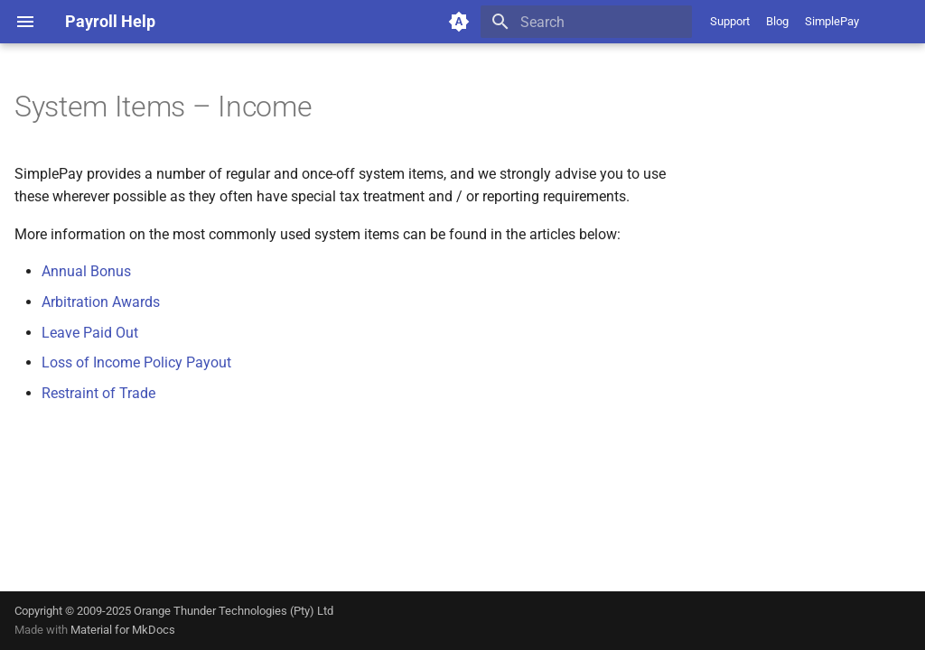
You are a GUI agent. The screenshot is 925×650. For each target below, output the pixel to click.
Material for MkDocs (122, 629)
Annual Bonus (86, 271)
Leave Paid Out (90, 332)
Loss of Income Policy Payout (136, 362)
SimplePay (832, 21)
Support (730, 21)
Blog (777, 21)
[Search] (586, 21)
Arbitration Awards (101, 302)
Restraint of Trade (98, 393)
